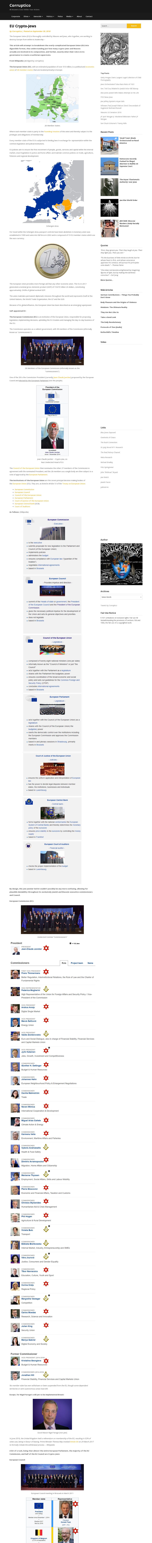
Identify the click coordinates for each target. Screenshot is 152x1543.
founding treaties (52, 131)
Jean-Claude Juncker (62, 377)
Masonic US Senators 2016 (111, 112)
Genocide (37, 16)
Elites (26, 16)
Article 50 (74, 1441)
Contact (89, 16)
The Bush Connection (109, 442)
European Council (22, 492)
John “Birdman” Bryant (109, 472)
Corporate (15, 16)
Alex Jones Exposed (108, 432)
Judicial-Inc (105, 487)
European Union (19, 483)
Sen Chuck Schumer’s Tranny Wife (114, 123)
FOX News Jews (107, 97)
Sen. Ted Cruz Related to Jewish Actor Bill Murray (119, 88)
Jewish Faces (105, 482)
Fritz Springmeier (107, 467)
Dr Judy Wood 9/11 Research (112, 447)
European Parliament (38, 474)
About (79, 16)
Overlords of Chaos (108, 437)
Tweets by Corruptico (109, 605)
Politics (49, 16)
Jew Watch (105, 477)
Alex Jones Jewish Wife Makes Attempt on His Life (120, 93)
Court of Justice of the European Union (32, 501)
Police (60, 16)
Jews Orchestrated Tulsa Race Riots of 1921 (117, 84)
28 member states (25, 70)
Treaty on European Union (73, 483)
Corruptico (20, 5)
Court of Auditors (22, 506)
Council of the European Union (26, 468)
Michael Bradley (107, 462)
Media (68, 16)
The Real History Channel (110, 452)
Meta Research (106, 457)
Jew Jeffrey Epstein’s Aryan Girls (112, 101)
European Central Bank (25, 503)
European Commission (24, 489)
